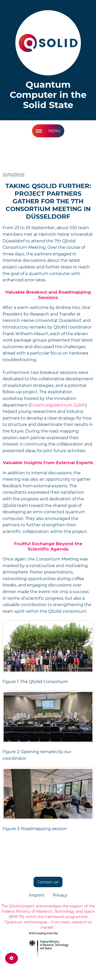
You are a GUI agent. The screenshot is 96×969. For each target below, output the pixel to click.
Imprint (37, 895)
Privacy (60, 895)
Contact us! (48, 882)
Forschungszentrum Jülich (58, 405)
